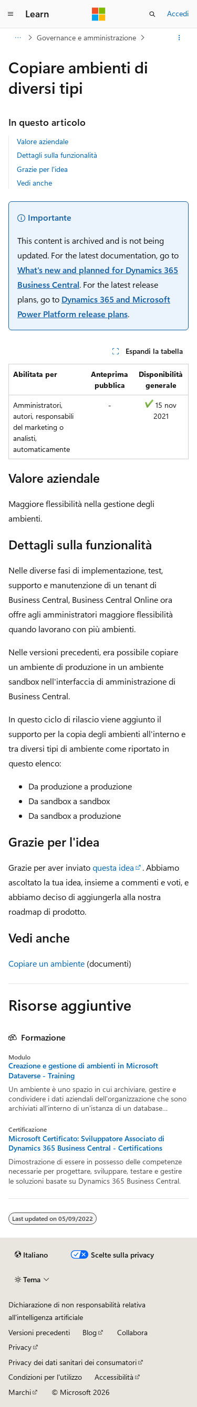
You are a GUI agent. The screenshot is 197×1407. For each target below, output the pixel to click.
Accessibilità (114, 1377)
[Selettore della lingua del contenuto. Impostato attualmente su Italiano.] (31, 1255)
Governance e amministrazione (86, 37)
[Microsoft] (99, 14)
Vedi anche (34, 183)
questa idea (113, 867)
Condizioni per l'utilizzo (45, 1377)
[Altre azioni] (179, 37)
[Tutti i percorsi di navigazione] (17, 37)
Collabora (132, 1332)
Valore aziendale (42, 141)
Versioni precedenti (39, 1332)
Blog (89, 1332)
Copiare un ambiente (46, 963)
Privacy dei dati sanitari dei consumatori (72, 1362)
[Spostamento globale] (10, 14)
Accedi (178, 13)
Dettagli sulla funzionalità (57, 155)
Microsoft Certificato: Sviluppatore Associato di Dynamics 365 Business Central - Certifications (86, 1143)
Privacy (20, 1347)
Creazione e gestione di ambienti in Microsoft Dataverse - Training (83, 1070)
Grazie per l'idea (42, 169)
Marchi (19, 1392)
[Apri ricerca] (152, 14)
